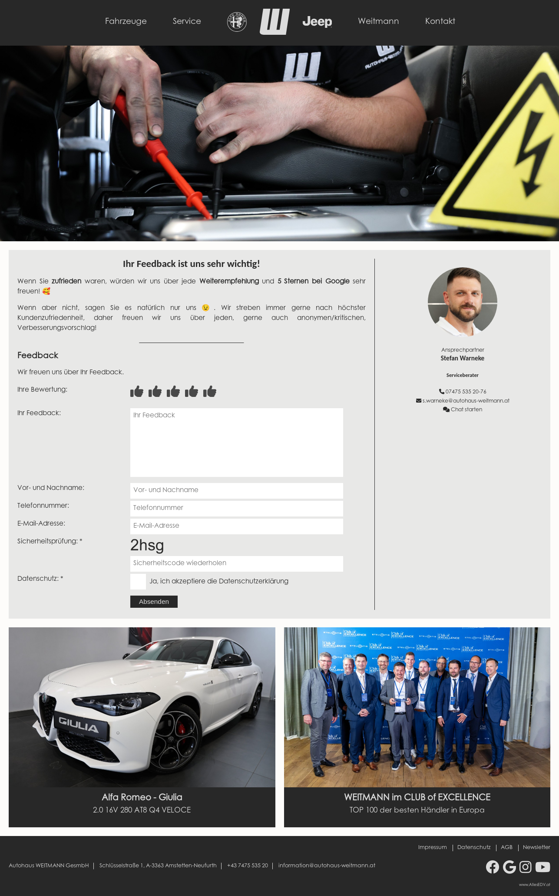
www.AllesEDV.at (534, 885)
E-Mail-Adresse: (41, 524)
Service (187, 22)
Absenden (154, 601)
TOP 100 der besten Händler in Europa (417, 811)
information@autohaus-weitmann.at (326, 866)
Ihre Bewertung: (42, 390)
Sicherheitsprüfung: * (50, 542)
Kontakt (440, 22)
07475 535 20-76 (462, 392)
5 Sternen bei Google (314, 282)
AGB (507, 847)
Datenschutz (473, 847)
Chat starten (462, 410)
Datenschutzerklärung (253, 582)
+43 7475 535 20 (247, 866)
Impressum (432, 847)
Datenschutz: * (40, 579)
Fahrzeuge (126, 22)
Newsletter (536, 847)
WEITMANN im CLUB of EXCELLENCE (417, 798)
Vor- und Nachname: (50, 488)
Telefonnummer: (43, 506)
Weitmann (378, 22)
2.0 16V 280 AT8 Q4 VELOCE (142, 811)
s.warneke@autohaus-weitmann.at (462, 401)
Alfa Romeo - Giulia (142, 798)
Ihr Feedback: (39, 413)
